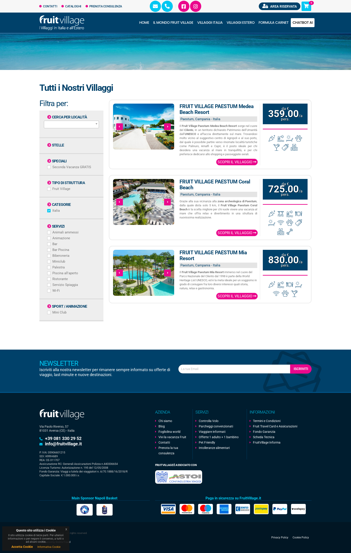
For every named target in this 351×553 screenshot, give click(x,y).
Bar (54, 244)
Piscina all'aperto (65, 273)
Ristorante (60, 279)
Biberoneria (60, 256)
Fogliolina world (169, 431)
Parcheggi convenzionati (216, 426)
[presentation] (119, 126)
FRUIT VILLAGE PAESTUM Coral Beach (215, 185)
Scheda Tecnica (263, 437)
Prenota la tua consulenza (168, 450)
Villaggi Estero (241, 22)
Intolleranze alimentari (214, 448)
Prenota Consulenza (104, 6)
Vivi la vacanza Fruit (172, 437)
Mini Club (59, 312)
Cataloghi (71, 6)
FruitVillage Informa (266, 442)
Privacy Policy (279, 537)
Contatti (48, 6)
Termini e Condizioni (266, 421)
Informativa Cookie (48, 547)
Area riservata (279, 6)
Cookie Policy (301, 537)
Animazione (61, 238)
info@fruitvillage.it (63, 443)
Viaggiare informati (212, 431)
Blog (161, 426)
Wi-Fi (56, 291)
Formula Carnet (274, 22)
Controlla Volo (208, 421)
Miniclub (58, 261)
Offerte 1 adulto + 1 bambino (219, 437)
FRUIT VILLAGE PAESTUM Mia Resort (213, 255)
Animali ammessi (65, 232)
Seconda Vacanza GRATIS (71, 167)
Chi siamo (165, 421)
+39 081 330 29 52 (63, 438)
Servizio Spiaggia (65, 285)
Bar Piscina (60, 250)
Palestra (58, 267)
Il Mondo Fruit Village (173, 22)
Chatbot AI (303, 22)
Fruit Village (61, 189)
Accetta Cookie (22, 547)
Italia (56, 211)
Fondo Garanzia (264, 431)
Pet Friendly (207, 442)
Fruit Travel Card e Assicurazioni (275, 426)
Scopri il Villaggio (237, 162)
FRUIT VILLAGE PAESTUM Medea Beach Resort (217, 109)
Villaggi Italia (210, 22)
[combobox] (71, 124)
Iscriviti (301, 369)
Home (144, 22)
